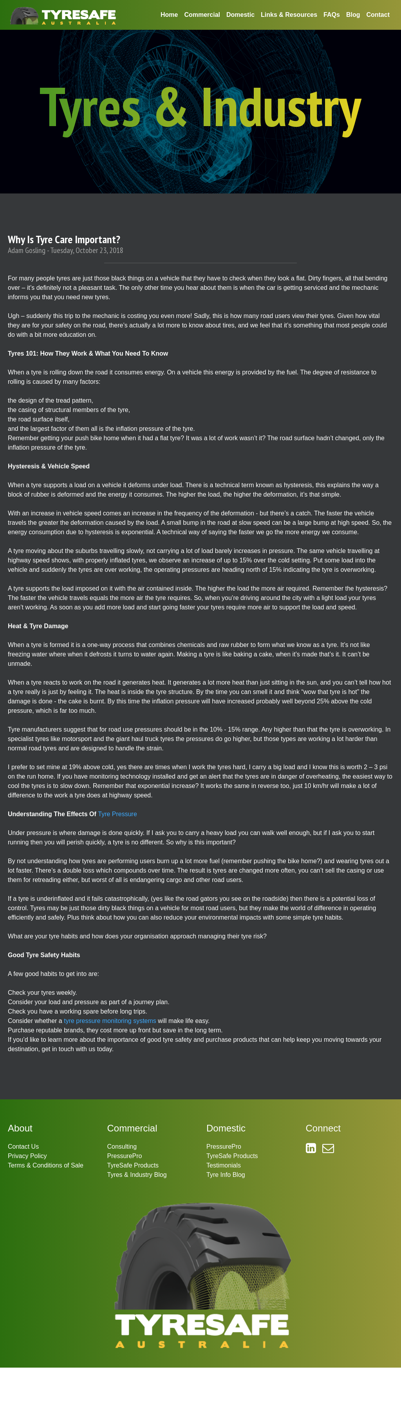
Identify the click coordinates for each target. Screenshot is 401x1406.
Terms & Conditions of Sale (45, 1165)
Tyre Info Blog (225, 1174)
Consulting (122, 1146)
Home (169, 14)
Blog (353, 14)
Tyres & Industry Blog (137, 1174)
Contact (378, 14)
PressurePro (124, 1156)
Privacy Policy (27, 1156)
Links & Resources (289, 14)
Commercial (202, 14)
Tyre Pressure (117, 814)
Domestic (240, 14)
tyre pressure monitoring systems (110, 1020)
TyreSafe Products (133, 1165)
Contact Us (23, 1146)
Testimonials (223, 1165)
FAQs (331, 14)
